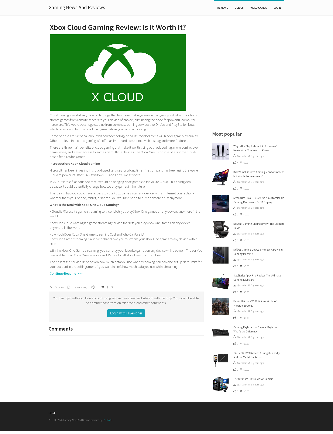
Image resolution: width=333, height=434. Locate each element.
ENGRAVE (107, 419)
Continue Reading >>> (66, 273)
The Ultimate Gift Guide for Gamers (253, 379)
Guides (239, 7)
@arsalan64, (244, 156)
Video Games (258, 7)
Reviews (222, 7)
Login (277, 7)
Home (52, 413)
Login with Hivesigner (126, 313)
